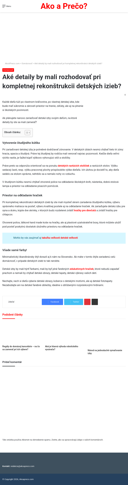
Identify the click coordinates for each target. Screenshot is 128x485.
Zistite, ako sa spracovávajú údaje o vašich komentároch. (77, 440)
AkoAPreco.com (11, 63)
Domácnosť (27, 63)
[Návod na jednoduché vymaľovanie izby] (107, 334)
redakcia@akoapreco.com (22, 466)
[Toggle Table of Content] (25, 132)
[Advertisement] (64, 36)
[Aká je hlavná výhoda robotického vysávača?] (64, 332)
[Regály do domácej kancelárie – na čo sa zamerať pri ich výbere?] (21, 332)
